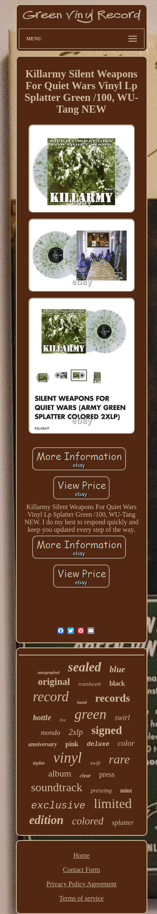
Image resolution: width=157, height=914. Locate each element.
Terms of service (81, 898)
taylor (39, 763)
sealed (84, 667)
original (54, 681)
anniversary (42, 744)
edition (46, 820)
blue (117, 669)
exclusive (58, 805)
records (112, 698)
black (117, 683)
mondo (50, 733)
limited (113, 803)
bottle (42, 717)
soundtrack (56, 787)
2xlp (76, 732)
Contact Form (81, 869)
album (59, 773)
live (62, 719)
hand (82, 702)
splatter (123, 823)
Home (81, 855)
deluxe (98, 744)
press (107, 774)
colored (87, 821)
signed (106, 730)
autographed (48, 672)
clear (85, 775)
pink (71, 744)
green (90, 714)
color (126, 743)
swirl (122, 717)
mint (126, 790)
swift (95, 763)
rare (119, 759)
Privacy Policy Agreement (81, 884)
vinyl (67, 758)
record (51, 696)
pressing (101, 790)
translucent (89, 684)
